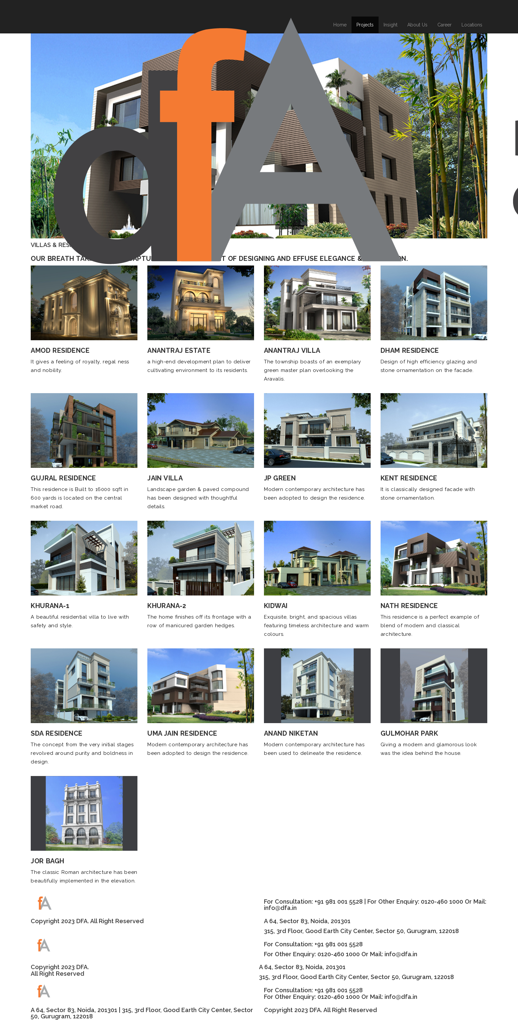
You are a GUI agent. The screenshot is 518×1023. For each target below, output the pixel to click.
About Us (417, 24)
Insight (390, 24)
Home (340, 24)
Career (444, 24)
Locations (472, 24)
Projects (365, 24)
